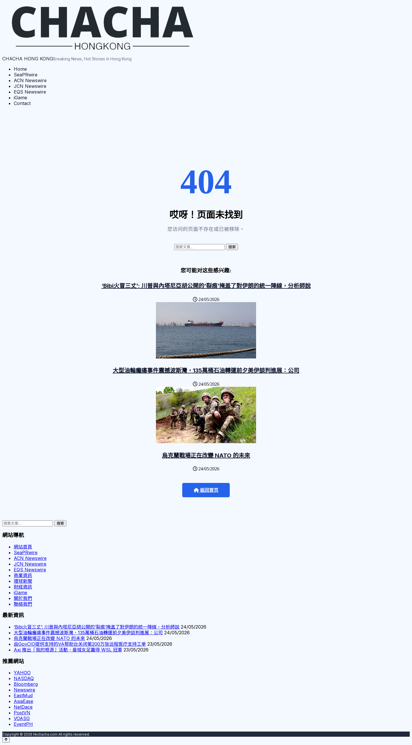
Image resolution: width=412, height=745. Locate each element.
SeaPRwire (25, 75)
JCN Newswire (30, 86)
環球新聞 (23, 581)
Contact (22, 103)
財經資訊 (23, 587)
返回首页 (206, 490)
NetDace (23, 707)
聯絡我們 (23, 604)
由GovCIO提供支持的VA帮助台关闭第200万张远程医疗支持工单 (80, 644)
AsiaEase (23, 701)
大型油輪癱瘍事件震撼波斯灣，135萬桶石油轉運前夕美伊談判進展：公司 (206, 370)
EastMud (23, 695)
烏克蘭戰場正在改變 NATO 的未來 (206, 455)
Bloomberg (26, 684)
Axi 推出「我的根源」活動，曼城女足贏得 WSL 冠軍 (68, 650)
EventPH (23, 724)
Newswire (24, 690)
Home (20, 69)
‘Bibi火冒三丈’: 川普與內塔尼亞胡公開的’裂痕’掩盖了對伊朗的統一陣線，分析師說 (206, 285)
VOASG (22, 718)
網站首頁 (23, 547)
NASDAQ (24, 678)
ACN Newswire (30, 80)
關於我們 (23, 598)
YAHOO (22, 672)
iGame (20, 97)
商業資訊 (23, 575)
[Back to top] (6, 740)
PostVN (22, 713)
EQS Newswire (30, 92)
